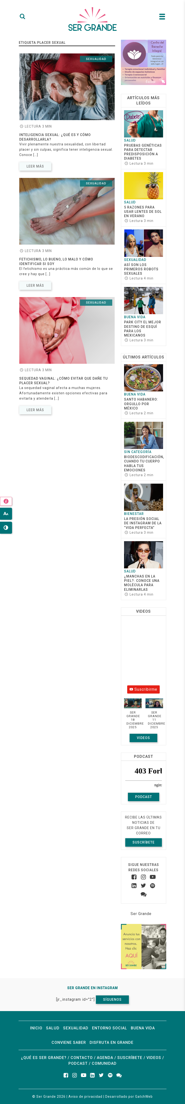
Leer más (35, 166)
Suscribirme (143, 689)
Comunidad (104, 1063)
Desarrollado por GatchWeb (129, 1096)
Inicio (36, 1028)
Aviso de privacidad (85, 1096)
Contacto (82, 1057)
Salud (130, 140)
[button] (133, 716)
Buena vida (134, 317)
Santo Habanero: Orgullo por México (141, 403)
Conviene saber (69, 1042)
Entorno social (109, 1028)
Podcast (143, 797)
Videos (143, 738)
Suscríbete (143, 842)
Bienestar (134, 514)
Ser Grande (141, 913)
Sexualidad (96, 59)
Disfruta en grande (111, 1042)
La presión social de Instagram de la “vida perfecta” (143, 523)
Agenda (105, 1057)
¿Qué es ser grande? (43, 1057)
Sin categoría (138, 452)
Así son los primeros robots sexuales (141, 269)
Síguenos (112, 999)
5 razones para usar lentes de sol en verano (143, 211)
